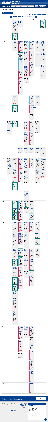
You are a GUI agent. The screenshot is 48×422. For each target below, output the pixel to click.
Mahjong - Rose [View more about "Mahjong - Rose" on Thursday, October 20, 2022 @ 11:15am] (31, 115)
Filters (6, 12)
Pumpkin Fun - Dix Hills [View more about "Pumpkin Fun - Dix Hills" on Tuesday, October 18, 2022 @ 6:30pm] (20, 258)
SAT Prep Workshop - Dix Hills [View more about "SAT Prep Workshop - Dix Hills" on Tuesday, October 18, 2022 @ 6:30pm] (21, 279)
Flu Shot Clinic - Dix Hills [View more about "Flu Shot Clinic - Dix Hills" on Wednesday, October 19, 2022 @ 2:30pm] (26, 177)
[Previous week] (11, 17)
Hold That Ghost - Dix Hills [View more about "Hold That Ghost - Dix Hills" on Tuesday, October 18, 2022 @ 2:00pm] (20, 173)
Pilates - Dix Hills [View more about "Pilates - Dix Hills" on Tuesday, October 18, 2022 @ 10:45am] (21, 71)
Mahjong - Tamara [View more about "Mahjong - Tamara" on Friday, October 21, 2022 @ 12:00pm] (37, 122)
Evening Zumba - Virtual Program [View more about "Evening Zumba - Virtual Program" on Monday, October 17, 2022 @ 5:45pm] (14, 235)
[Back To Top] (45, 419)
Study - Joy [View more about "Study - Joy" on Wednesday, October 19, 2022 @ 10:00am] (26, 79)
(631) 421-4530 (32, 405)
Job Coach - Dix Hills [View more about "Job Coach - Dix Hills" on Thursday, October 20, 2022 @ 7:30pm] (32, 361)
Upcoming (31, 14)
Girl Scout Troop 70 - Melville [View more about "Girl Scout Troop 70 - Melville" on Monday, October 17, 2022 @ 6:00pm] (14, 261)
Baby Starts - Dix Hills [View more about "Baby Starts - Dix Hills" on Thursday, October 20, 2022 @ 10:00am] (32, 42)
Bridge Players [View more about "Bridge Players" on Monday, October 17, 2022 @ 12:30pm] (14, 122)
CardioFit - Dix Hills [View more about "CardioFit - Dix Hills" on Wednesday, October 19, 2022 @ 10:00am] (26, 42)
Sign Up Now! (41, 398)
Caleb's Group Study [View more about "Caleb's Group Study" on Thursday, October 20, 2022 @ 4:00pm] (32, 202)
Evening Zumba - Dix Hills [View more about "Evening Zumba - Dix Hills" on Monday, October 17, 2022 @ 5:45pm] (15, 223)
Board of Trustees (14, 408)
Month (38, 14)
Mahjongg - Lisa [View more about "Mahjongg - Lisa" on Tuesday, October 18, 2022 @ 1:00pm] (20, 149)
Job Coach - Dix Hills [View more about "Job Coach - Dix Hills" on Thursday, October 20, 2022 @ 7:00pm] (32, 327)
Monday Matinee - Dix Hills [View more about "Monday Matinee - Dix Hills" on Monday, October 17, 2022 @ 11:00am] (14, 97)
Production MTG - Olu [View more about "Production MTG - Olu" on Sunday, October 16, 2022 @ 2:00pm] (9, 159)
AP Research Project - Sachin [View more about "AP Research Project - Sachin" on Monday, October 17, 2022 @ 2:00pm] (14, 184)
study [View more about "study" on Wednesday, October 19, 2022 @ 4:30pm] (25, 209)
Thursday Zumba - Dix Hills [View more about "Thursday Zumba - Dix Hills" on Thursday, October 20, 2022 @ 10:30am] (32, 52)
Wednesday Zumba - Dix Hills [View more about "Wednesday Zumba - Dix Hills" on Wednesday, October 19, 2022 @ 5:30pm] (26, 223)
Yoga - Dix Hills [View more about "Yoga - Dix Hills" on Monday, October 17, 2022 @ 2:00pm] (14, 158)
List (35, 14)
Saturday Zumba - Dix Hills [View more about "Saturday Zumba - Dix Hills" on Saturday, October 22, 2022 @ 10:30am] (43, 54)
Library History (13, 410)
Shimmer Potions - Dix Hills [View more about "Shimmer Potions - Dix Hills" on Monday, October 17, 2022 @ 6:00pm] (14, 250)
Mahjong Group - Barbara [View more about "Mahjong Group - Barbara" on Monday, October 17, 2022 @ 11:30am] (14, 108)
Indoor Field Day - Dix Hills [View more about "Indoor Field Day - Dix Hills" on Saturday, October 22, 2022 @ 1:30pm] (43, 148)
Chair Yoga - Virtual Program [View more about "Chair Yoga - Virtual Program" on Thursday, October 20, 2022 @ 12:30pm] (32, 133)
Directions (13, 405)
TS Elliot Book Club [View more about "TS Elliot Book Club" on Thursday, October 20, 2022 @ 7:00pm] (31, 338)
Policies (12, 409)
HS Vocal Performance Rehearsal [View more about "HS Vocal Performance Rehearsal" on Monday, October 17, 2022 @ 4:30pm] (15, 215)
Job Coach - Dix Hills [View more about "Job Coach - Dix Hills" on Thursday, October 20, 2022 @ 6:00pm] (32, 249)
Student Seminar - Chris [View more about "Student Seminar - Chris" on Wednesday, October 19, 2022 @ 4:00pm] (25, 203)
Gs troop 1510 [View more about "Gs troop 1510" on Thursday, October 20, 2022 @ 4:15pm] (31, 209)
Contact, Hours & (14, 404)
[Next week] (36, 17)
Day (44, 14)
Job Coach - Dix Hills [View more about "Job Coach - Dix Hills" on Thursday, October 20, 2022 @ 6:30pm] (32, 277)
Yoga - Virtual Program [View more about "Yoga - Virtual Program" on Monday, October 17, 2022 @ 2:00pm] (14, 170)
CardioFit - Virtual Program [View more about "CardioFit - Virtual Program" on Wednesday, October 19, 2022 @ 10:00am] (26, 53)
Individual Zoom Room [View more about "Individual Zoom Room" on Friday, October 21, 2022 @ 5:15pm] (37, 234)
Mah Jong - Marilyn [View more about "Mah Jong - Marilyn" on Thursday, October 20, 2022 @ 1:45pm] (31, 149)
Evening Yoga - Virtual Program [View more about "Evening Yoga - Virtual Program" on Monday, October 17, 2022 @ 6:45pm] (14, 312)
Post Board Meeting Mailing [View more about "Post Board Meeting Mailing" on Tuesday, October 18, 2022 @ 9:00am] (20, 22)
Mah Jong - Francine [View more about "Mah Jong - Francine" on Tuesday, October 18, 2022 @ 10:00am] (20, 54)
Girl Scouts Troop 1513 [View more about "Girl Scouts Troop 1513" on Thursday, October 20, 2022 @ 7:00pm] (32, 345)
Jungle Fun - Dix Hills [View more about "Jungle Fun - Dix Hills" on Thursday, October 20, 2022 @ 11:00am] (32, 96)
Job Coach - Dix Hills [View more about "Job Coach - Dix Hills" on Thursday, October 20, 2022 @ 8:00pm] (32, 383)
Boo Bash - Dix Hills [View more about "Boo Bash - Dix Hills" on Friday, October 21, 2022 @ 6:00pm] (37, 249)
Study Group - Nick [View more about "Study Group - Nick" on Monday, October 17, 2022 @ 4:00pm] (15, 202)
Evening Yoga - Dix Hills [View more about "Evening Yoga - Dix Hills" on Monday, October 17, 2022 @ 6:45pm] (14, 301)
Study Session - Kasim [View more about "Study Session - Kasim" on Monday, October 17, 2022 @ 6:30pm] (14, 280)
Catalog (4, 6)
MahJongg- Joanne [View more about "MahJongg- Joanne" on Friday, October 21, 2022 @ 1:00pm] (37, 149)
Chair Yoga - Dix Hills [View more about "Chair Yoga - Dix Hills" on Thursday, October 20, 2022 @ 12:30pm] (32, 121)
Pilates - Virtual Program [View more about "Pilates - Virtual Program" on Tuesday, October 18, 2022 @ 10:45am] (20, 82)
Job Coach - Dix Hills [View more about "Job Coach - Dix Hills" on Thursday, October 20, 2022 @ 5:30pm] (32, 223)
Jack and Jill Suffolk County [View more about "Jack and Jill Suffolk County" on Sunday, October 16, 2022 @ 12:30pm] (9, 130)
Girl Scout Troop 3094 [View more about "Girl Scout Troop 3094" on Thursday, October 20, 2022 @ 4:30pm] (32, 215)
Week (42, 14)
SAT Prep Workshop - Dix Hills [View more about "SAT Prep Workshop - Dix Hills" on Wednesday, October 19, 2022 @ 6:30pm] (26, 260)
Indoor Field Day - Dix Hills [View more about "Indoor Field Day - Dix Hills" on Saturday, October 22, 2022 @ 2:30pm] (43, 170)
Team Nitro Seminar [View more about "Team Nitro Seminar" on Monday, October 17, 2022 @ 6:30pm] (15, 286)
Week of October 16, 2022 (23, 17)
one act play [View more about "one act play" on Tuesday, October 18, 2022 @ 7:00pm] (20, 354)
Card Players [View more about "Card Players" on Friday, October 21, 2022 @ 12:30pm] (36, 128)
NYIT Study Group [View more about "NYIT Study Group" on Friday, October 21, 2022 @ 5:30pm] (37, 240)
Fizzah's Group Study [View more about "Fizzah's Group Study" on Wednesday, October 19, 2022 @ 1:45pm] (26, 149)
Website (8, 6)
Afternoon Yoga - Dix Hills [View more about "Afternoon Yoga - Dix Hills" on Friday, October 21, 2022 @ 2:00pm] (37, 159)
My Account (42, 6)
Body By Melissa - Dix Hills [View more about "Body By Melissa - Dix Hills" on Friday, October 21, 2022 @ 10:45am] (37, 42)
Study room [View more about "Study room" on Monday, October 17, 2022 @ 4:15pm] (15, 208)
